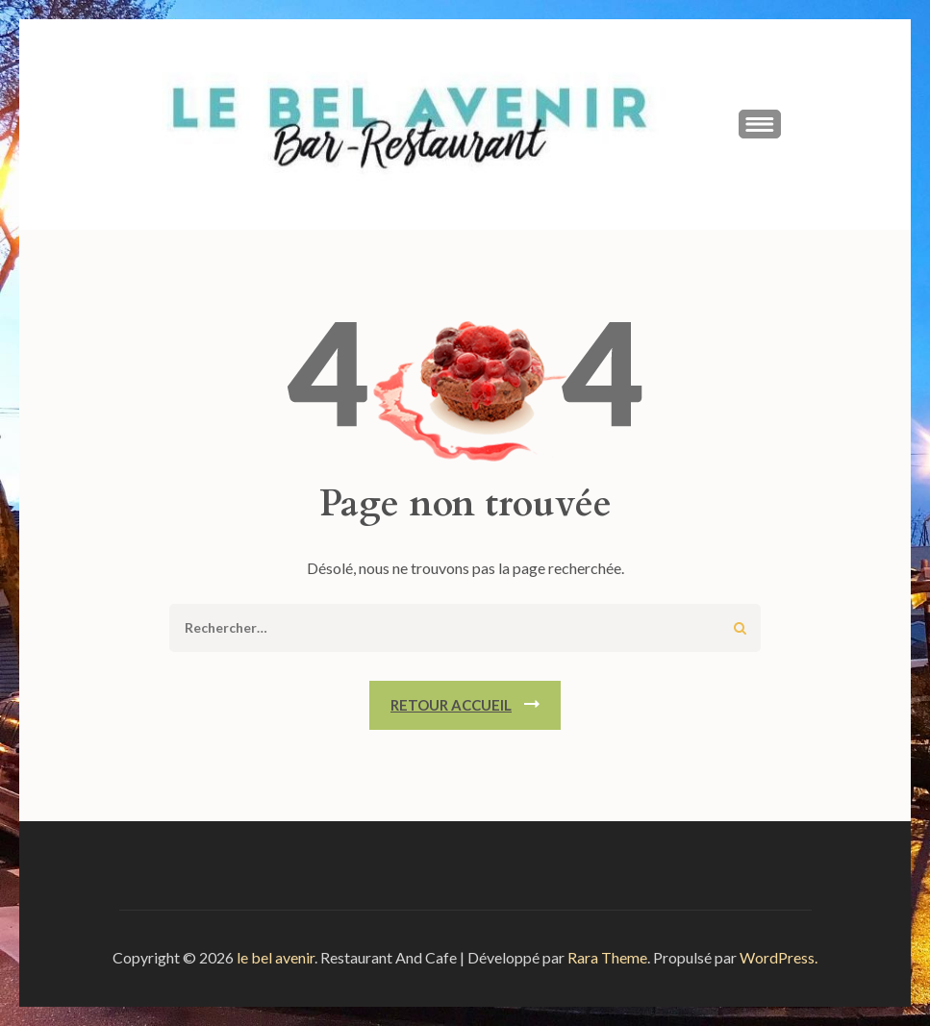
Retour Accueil (451, 704)
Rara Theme (607, 957)
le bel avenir (275, 957)
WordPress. (778, 957)
